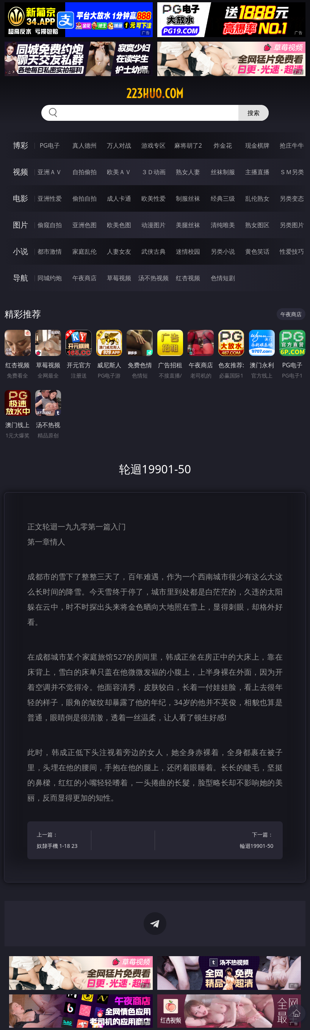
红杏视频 (188, 278)
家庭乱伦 (84, 251)
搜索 (253, 113)
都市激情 (50, 251)
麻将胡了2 (188, 145)
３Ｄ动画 (153, 172)
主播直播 (257, 172)
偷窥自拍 (50, 225)
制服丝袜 (188, 198)
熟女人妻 (188, 172)
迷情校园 (188, 251)
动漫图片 (153, 225)
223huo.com (154, 93)
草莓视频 (119, 278)
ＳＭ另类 (292, 172)
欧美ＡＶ (119, 172)
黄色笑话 (257, 251)
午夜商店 (84, 278)
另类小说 (223, 251)
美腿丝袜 (188, 225)
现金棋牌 (257, 145)
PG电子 (50, 145)
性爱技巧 (292, 251)
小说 (20, 251)
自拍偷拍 (84, 172)
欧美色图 (119, 225)
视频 (20, 172)
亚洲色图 (84, 225)
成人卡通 (119, 198)
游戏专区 (153, 145)
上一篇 (62, 841)
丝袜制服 (223, 172)
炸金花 (223, 145)
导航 (20, 278)
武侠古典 (153, 251)
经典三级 (223, 198)
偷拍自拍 (84, 198)
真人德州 (84, 145)
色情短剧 (223, 278)
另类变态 (292, 198)
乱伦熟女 (257, 198)
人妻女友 (119, 251)
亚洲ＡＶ (50, 172)
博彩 (20, 145)
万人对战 (119, 145)
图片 (20, 225)
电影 (20, 198)
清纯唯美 (223, 225)
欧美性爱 (153, 198)
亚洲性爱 (50, 198)
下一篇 (247, 841)
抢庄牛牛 (292, 145)
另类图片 (292, 225)
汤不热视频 (153, 278)
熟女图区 (257, 225)
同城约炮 (50, 278)
